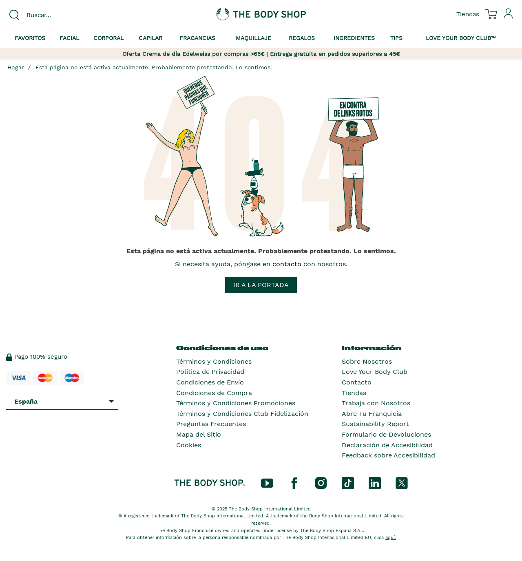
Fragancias (197, 38)
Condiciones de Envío (210, 382)
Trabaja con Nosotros (376, 403)
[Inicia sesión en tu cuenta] (508, 16)
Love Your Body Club (374, 371)
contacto (286, 264)
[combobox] (65, 15)
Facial (69, 38)
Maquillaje (253, 38)
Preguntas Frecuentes (211, 424)
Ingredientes (354, 38)
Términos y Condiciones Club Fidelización (242, 413)
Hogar (15, 67)
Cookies (188, 445)
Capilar (150, 38)
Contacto (357, 382)
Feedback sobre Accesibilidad (388, 455)
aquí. (390, 537)
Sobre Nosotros (367, 361)
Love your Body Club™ (461, 38)
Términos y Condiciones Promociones (235, 403)
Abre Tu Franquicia (372, 413)
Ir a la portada (261, 285)
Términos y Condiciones (214, 361)
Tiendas (354, 393)
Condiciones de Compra (214, 393)
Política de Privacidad (210, 371)
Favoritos (30, 38)
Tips (396, 38)
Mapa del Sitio (198, 434)
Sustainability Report (375, 424)
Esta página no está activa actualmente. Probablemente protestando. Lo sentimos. (153, 67)
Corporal (108, 38)
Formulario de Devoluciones (386, 434)
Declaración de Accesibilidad (387, 445)
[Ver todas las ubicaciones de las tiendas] (467, 14)
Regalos (302, 38)
